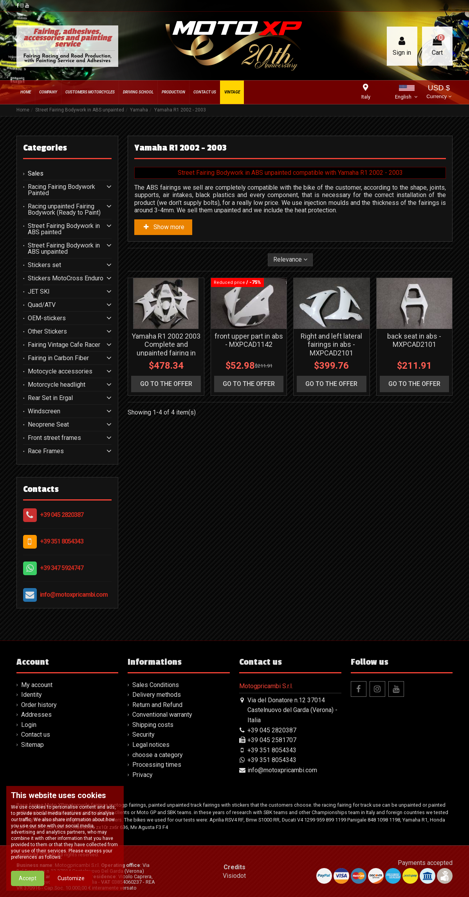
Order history (39, 705)
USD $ (438, 92)
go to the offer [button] (166, 384)
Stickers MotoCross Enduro (65, 278)
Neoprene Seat (48, 425)
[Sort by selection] (290, 259)
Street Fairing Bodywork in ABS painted (64, 229)
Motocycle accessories (60, 371)
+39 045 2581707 (271, 740)
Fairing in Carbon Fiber (58, 358)
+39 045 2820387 (61, 514)
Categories (45, 148)
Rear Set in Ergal (50, 398)
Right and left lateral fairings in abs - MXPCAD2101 (331, 344)
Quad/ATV (42, 305)
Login (28, 724)
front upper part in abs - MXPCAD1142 (249, 340)
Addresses (36, 714)
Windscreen (44, 411)
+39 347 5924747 (61, 568)
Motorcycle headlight (56, 385)
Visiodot (234, 875)
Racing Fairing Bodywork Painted (61, 190)
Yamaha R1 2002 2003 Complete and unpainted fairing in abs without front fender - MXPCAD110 (166, 353)
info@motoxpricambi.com (74, 594)
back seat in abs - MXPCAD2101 (414, 340)
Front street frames (54, 438)
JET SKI (39, 292)
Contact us (35, 734)
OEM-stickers (47, 318)
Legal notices (151, 744)
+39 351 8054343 (61, 541)
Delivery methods (156, 694)
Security (143, 734)
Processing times (156, 764)
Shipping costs (152, 724)
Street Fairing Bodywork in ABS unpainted (64, 248)
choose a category (157, 755)
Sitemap (32, 744)
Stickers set (44, 265)
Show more (163, 227)
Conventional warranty (162, 714)
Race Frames (46, 451)
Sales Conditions (155, 685)
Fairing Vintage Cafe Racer (64, 345)
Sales (35, 173)
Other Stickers (47, 331)
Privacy (142, 775)
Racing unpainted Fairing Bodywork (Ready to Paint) (64, 209)
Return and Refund (157, 705)
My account (36, 685)
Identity (31, 694)
